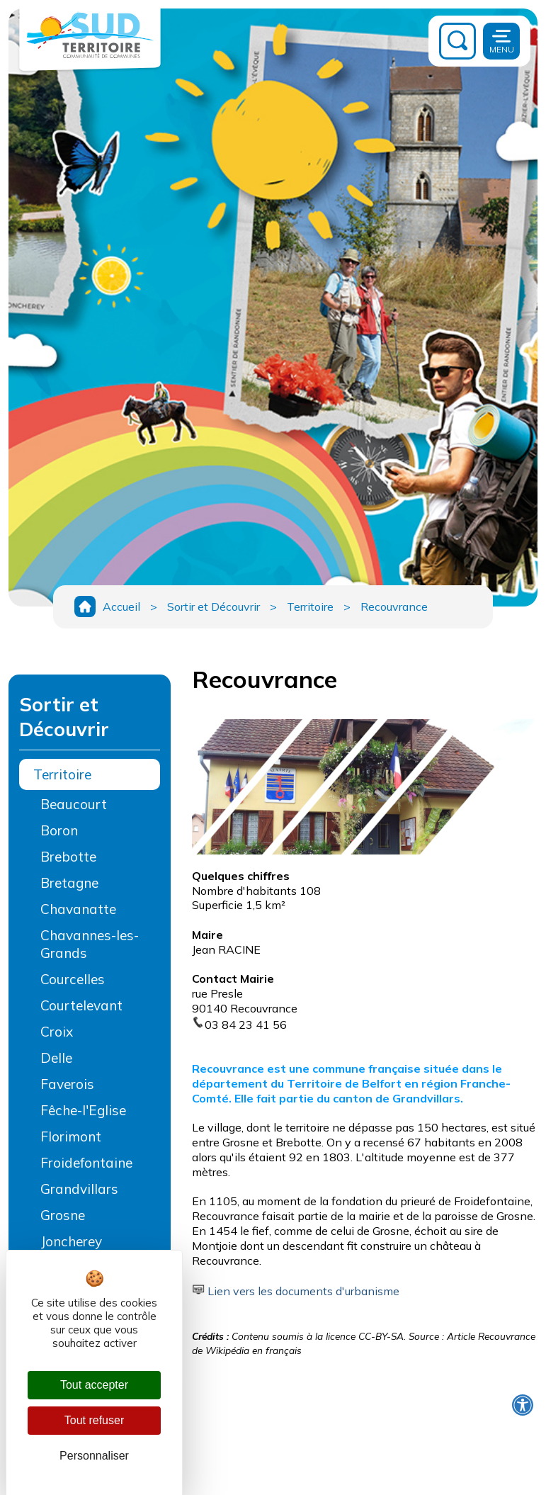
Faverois (67, 1084)
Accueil (121, 606)
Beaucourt (73, 804)
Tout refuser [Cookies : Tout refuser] (94, 1420)
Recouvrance (394, 606)
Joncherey (71, 1241)
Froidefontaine (86, 1162)
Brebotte (68, 856)
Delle (56, 1057)
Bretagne (69, 882)
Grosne (62, 1215)
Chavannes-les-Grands (89, 944)
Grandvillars (79, 1188)
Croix (56, 1031)
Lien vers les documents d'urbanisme (303, 1291)
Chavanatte (78, 909)
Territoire (310, 606)
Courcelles (72, 979)
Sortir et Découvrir (213, 606)
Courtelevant (81, 1005)
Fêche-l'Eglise (83, 1110)
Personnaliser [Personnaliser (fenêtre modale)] (94, 1456)
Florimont (70, 1136)
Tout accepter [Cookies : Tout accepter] (94, 1385)
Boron (59, 830)
